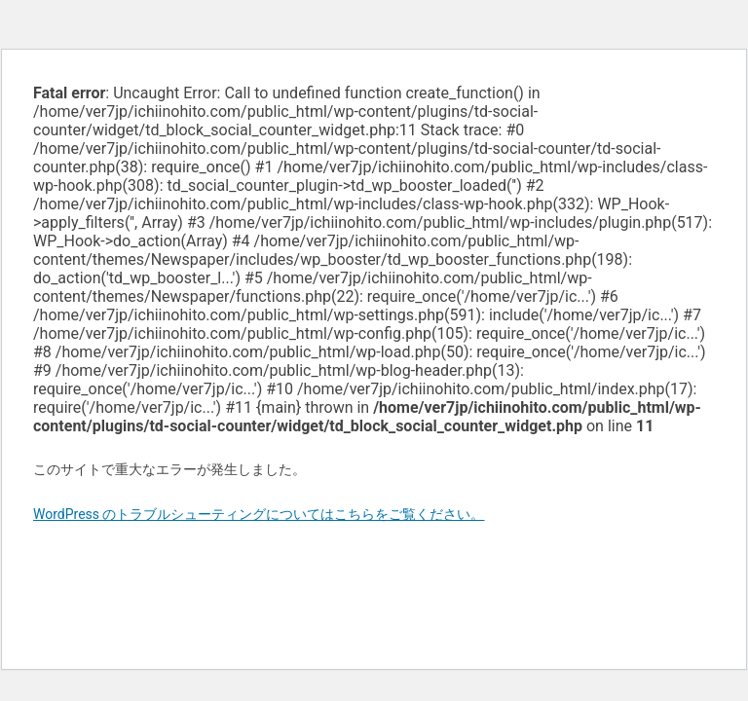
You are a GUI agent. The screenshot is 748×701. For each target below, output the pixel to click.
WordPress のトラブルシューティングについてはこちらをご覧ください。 (259, 514)
